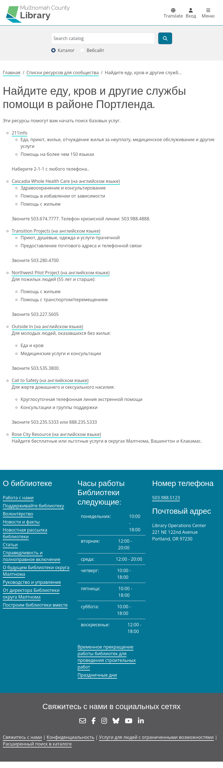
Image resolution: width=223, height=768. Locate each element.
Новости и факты (21, 522)
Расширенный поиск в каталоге (37, 744)
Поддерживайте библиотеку (33, 506)
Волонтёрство (18, 514)
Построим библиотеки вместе (35, 605)
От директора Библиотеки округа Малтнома (31, 593)
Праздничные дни (97, 675)
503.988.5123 (166, 498)
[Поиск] (165, 38)
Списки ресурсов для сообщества (62, 72)
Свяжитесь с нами (22, 737)
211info (19, 133)
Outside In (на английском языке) (47, 326)
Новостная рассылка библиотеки (25, 533)
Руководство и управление (32, 582)
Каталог (66, 50)
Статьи (10, 545)
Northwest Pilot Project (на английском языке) (61, 273)
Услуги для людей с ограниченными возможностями (156, 737)
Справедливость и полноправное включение (31, 556)
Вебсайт (95, 50)
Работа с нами (18, 498)
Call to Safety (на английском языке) (50, 380)
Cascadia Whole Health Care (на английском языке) (66, 181)
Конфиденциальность (70, 737)
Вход (191, 16)
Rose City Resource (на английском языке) (56, 434)
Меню (208, 16)
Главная (11, 72)
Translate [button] (173, 16)
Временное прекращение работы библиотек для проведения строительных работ (107, 657)
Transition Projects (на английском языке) (56, 231)
